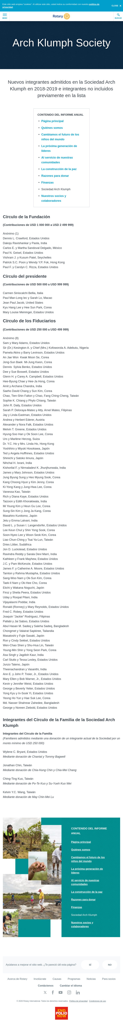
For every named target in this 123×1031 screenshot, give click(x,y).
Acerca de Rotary (17, 979)
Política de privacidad (78, 1001)
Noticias (91, 979)
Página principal (52, 121)
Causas (57, 979)
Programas (74, 979)
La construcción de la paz (59, 169)
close (115, 6)
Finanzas (47, 182)
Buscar (118, 16)
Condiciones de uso (97, 1001)
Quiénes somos (52, 127)
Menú (4, 16)
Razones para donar (55, 175)
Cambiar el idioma (71, 985)
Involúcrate (40, 979)
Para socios (109, 979)
